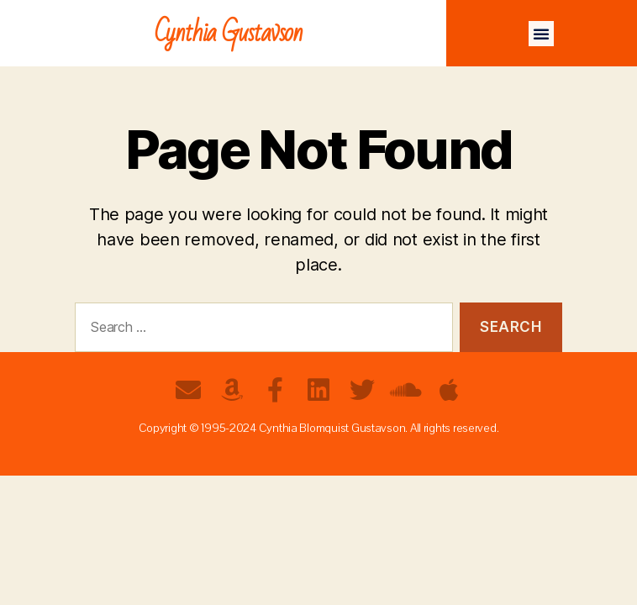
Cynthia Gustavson (229, 33)
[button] (541, 33)
